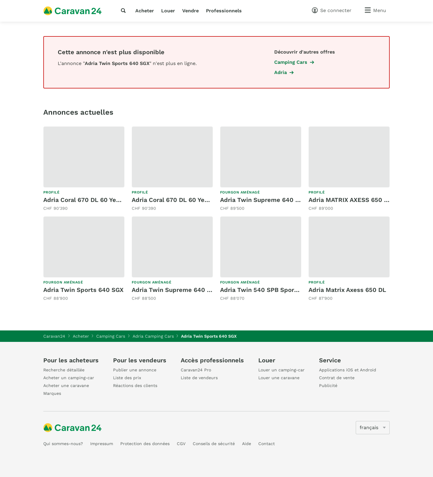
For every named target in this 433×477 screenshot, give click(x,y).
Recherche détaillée (63, 369)
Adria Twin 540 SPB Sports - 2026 (270, 289)
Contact (266, 443)
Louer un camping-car (281, 369)
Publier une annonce (134, 369)
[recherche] (124, 11)
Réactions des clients (135, 385)
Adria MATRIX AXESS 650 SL (350, 199)
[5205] (373, 427)
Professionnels (224, 11)
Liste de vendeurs (199, 377)
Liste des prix (127, 377)
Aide (246, 443)
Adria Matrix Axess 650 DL (347, 289)
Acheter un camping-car (68, 377)
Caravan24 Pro (196, 369)
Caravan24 (54, 336)
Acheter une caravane (66, 385)
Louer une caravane (278, 377)
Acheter (144, 11)
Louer (168, 11)
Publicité (328, 385)
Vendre (190, 11)
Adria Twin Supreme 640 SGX (263, 199)
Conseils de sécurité (214, 443)
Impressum (101, 443)
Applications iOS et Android (347, 369)
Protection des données (145, 443)
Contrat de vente (337, 377)
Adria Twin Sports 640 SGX (83, 289)
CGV (181, 443)
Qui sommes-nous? (63, 443)
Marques (52, 393)
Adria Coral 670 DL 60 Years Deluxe (95, 199)
